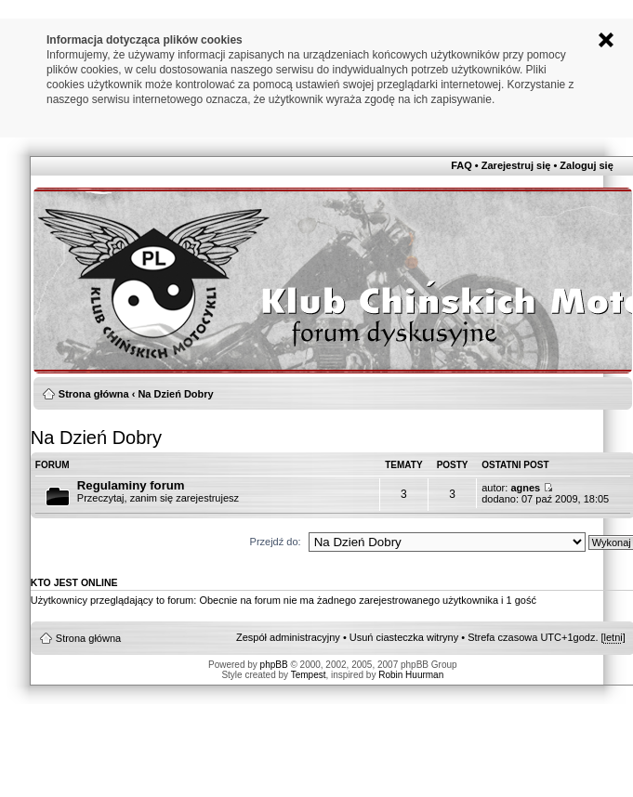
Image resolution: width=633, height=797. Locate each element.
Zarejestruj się (516, 165)
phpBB (274, 665)
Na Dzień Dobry (175, 393)
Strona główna (94, 393)
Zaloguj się (586, 165)
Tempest (308, 675)
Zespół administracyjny (288, 637)
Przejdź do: (275, 541)
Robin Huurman (410, 675)
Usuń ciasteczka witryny (403, 637)
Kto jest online (74, 582)
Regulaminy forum (131, 485)
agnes (525, 487)
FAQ (461, 165)
